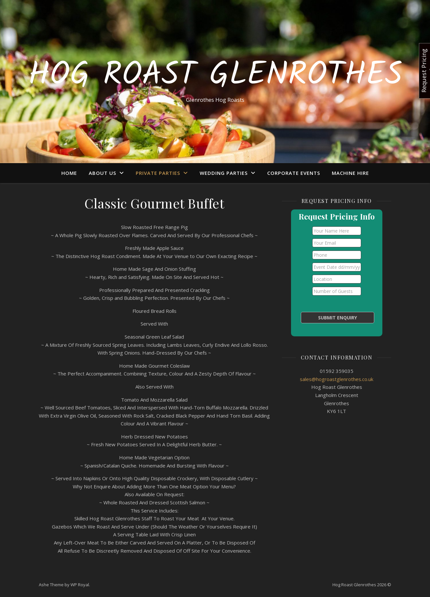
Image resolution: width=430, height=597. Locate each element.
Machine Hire (350, 173)
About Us (102, 173)
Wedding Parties (224, 173)
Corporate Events (293, 173)
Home (69, 173)
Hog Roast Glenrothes (215, 75)
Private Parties (158, 173)
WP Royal (79, 585)
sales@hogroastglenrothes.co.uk (336, 379)
